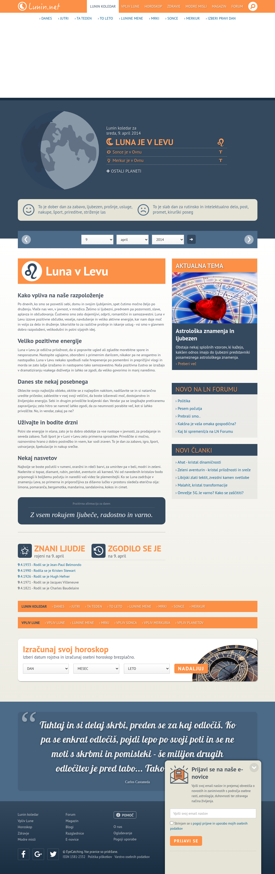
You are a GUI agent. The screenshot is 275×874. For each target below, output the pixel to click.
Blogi (70, 827)
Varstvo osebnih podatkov (132, 857)
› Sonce (171, 18)
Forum (237, 6)
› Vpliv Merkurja (156, 622)
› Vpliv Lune (55, 622)
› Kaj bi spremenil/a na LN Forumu (204, 431)
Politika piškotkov (100, 857)
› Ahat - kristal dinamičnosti (198, 462)
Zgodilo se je (134, 548)
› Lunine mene (131, 18)
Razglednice (75, 833)
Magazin (219, 6)
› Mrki (154, 18)
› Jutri (63, 18)
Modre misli (196, 6)
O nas (118, 826)
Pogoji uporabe (125, 839)
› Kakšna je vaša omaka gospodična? (206, 423)
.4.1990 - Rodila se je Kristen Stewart (47, 570)
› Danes (46, 18)
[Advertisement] (137, 62)
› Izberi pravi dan (220, 18)
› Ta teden (83, 18)
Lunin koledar (103, 6)
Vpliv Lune (130, 6)
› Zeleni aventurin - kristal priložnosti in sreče (213, 469)
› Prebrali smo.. (188, 416)
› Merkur (192, 18)
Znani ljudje (59, 548)
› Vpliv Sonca (125, 622)
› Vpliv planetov (189, 622)
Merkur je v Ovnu (166, 160)
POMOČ (128, 815)
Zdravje (173, 6)
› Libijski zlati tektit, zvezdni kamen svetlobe (212, 477)
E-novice (72, 839)
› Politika (183, 400)
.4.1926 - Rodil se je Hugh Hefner (44, 576)
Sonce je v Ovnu (166, 152)
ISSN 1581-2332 (74, 857)
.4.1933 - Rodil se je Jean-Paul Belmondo (49, 564)
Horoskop (153, 6)
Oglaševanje (123, 833)
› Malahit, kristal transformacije (202, 485)
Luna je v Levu (166, 142)
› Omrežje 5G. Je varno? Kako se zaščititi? (210, 492)
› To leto (105, 18)
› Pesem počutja (189, 408)
